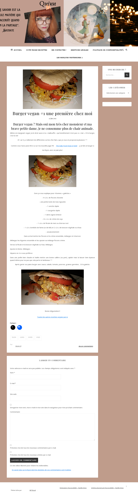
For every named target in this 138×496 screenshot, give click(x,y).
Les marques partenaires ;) (70, 58)
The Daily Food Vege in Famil (66, 146)
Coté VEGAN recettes (36, 50)
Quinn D (18, 346)
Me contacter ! (59, 50)
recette (30, 337)
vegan (38, 337)
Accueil (18, 50)
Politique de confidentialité (107, 50)
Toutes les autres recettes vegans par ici (52, 317)
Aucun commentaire (86, 346)
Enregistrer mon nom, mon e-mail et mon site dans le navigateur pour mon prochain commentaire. (46, 407)
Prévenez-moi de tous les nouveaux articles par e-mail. (30, 455)
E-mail (13, 383)
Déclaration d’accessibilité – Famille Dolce (73, 488)
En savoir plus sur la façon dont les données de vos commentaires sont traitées (41, 470)
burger (14, 337)
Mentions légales (79, 50)
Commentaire (15, 412)
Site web (13, 394)
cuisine (22, 337)
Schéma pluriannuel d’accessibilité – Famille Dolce (107, 488)
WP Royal (33, 490)
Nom (12, 373)
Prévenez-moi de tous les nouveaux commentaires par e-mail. (33, 448)
